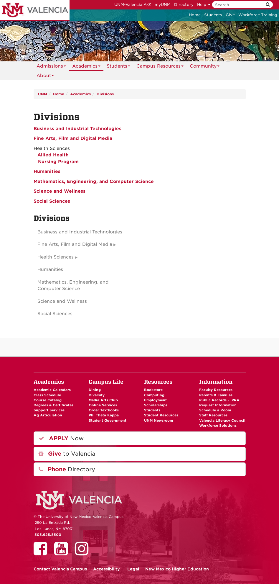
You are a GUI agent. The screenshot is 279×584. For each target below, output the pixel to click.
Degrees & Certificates (53, 405)
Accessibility (106, 569)
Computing (154, 395)
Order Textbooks (104, 410)
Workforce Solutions (218, 425)
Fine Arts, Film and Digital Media (73, 138)
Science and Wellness (59, 191)
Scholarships (155, 405)
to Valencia (67, 453)
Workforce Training (257, 15)
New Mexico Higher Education (177, 569)
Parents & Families (215, 395)
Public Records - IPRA (219, 400)
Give (230, 15)
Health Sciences (55, 257)
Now (61, 438)
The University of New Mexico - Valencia (35, 10)
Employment (155, 400)
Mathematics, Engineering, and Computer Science (94, 181)
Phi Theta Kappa (104, 415)
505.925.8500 (47, 535)
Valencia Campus (60, 569)
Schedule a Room (215, 410)
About (45, 76)
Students (213, 15)
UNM (42, 94)
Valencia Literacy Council (222, 420)
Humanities (47, 171)
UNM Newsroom (158, 420)
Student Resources (161, 415)
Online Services (103, 405)
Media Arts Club (103, 400)
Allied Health (52, 155)
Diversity (97, 395)
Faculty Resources (215, 390)
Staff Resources (213, 415)
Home (195, 15)
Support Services (49, 410)
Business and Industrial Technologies (77, 128)
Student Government (107, 420)
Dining (95, 390)
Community (204, 67)
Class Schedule (47, 395)
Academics (86, 67)
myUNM (163, 4)
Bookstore (153, 390)
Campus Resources (160, 67)
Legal (133, 569)
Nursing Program (58, 161)
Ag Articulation (48, 415)
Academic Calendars (52, 390)
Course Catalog (48, 400)
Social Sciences (52, 201)
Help (203, 4)
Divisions (105, 94)
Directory (184, 4)
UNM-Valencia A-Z (132, 4)
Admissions (51, 67)
